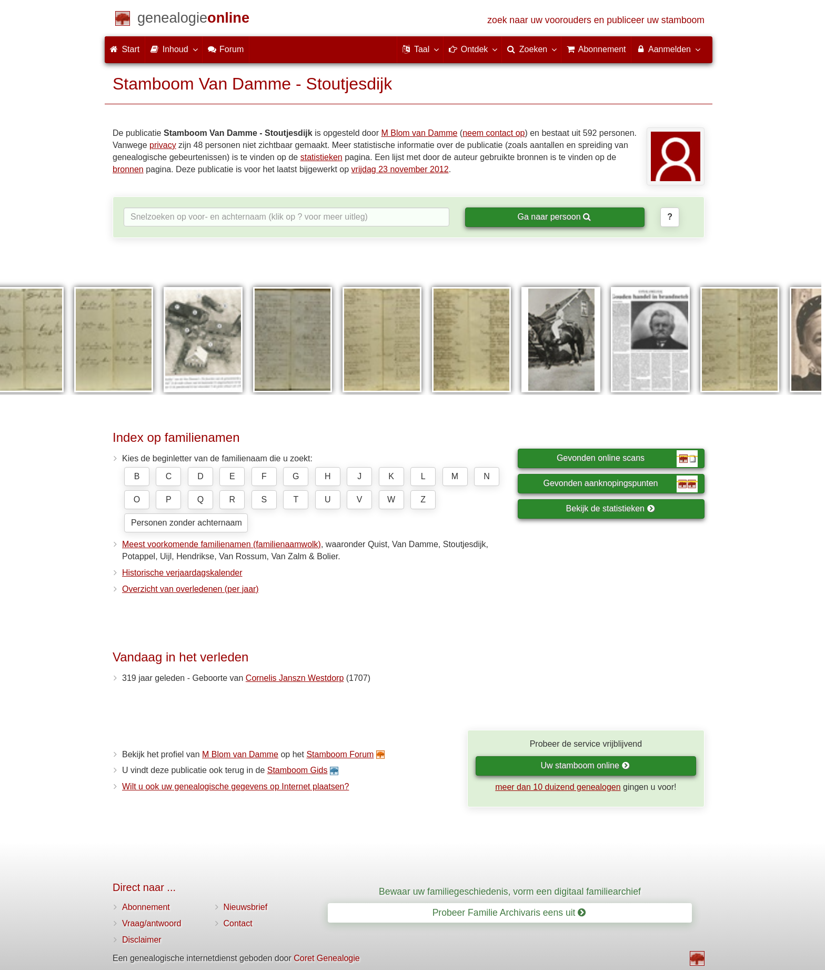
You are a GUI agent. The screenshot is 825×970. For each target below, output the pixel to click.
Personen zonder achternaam (186, 522)
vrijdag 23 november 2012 (400, 169)
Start (124, 49)
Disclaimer (142, 939)
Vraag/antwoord (151, 923)
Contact (238, 923)
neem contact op (493, 132)
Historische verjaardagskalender (182, 572)
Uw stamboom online (584, 765)
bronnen (128, 169)
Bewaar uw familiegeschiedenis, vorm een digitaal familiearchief (510, 891)
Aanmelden (668, 49)
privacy (162, 145)
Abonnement (146, 907)
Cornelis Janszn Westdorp (295, 678)
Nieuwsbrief (246, 907)
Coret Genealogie (326, 958)
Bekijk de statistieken (610, 508)
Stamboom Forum (340, 754)
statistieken (321, 157)
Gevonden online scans (627, 458)
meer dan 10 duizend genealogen (557, 787)
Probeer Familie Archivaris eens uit (509, 912)
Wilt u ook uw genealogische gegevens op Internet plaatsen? (235, 786)
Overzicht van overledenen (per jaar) (190, 589)
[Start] (193, 19)
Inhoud (173, 49)
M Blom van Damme (419, 132)
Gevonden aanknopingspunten (621, 484)
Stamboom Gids (297, 770)
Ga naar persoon (554, 216)
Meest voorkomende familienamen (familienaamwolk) (221, 544)
